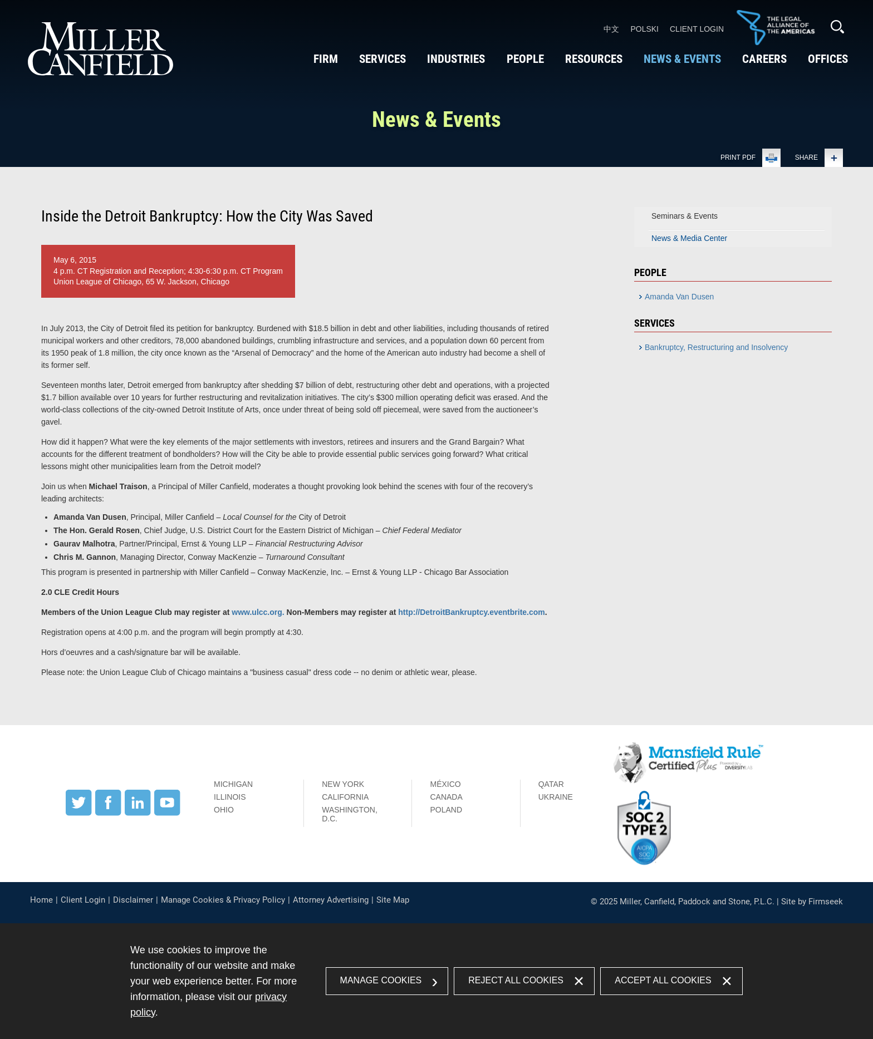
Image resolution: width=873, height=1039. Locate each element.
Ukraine (555, 796)
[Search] (837, 26)
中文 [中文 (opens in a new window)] (611, 28)
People (524, 59)
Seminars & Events (684, 215)
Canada (446, 796)
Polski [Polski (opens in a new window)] (644, 28)
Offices (827, 59)
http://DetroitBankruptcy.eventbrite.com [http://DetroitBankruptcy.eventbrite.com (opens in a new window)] (471, 612)
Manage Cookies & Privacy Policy (223, 900)
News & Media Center (689, 238)
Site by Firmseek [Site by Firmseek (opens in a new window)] (812, 902)
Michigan (233, 784)
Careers (764, 59)
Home (41, 900)
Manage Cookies (381, 980)
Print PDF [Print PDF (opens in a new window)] (738, 157)
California (345, 796)
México (445, 784)
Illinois (230, 796)
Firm (325, 59)
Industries (455, 59)
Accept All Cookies (663, 980)
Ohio (224, 809)
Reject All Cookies (515, 980)
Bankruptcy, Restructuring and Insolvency (716, 347)
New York (343, 784)
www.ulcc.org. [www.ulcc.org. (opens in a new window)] (258, 612)
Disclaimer (133, 900)
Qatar (551, 784)
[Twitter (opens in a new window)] (79, 813)
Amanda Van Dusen (679, 296)
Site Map (392, 900)
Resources (593, 59)
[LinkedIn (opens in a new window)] (138, 813)
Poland (446, 809)
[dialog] (436, 981)
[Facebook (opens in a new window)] (108, 813)
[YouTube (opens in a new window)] (167, 813)
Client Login (697, 28)
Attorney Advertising (331, 900)
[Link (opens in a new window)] (775, 42)
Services (382, 59)
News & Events (681, 59)
